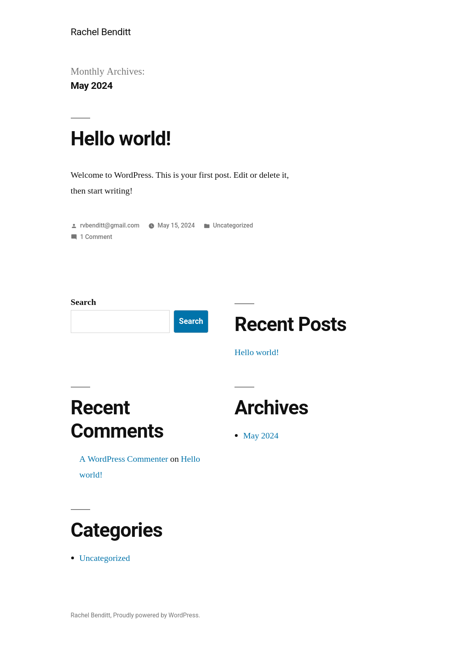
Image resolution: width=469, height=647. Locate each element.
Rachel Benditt (101, 32)
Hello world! (121, 138)
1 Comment (96, 237)
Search (83, 302)
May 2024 (260, 435)
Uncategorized (233, 225)
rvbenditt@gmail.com (109, 225)
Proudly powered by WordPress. (156, 615)
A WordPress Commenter (123, 459)
